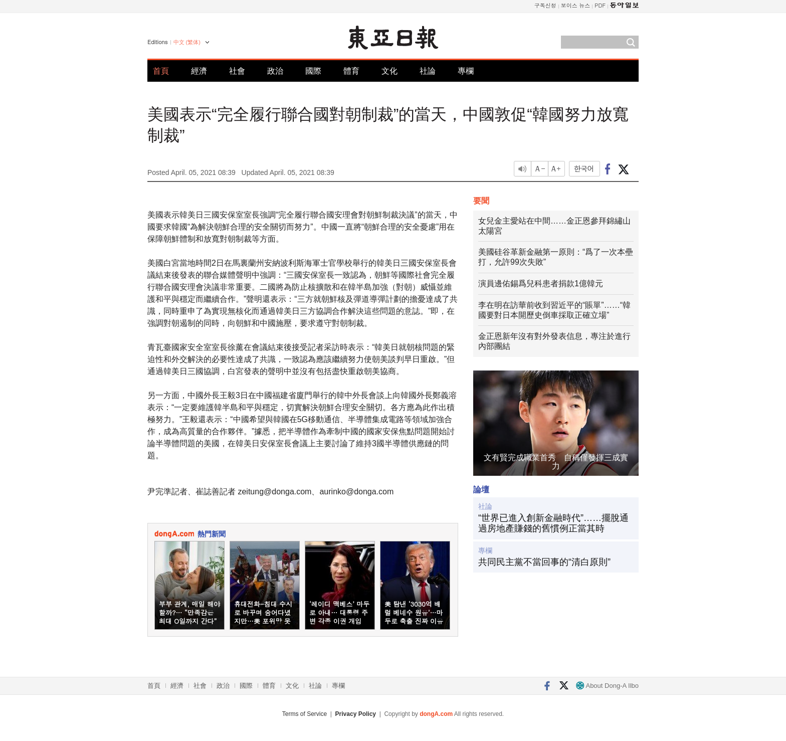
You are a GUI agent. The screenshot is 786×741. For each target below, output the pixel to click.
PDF (600, 5)
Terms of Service (304, 713)
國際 (313, 71)
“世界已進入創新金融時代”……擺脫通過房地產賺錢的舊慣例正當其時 (553, 523)
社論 (428, 71)
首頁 (161, 71)
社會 (237, 71)
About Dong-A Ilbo (607, 685)
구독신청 (545, 5)
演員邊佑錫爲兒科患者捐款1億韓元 (540, 283)
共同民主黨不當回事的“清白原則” (544, 562)
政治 (275, 71)
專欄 (466, 71)
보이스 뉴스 (576, 5)
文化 (389, 71)
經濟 (199, 71)
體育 (351, 71)
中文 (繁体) (187, 42)
